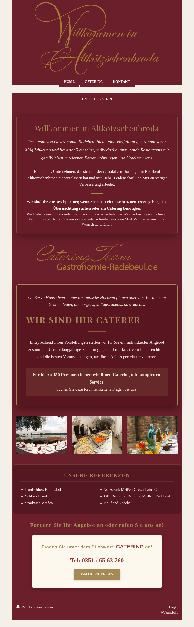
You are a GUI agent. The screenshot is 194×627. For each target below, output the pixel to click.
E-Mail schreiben (97, 574)
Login (173, 607)
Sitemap (50, 607)
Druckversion (29, 607)
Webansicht (169, 612)
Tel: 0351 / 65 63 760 (97, 560)
